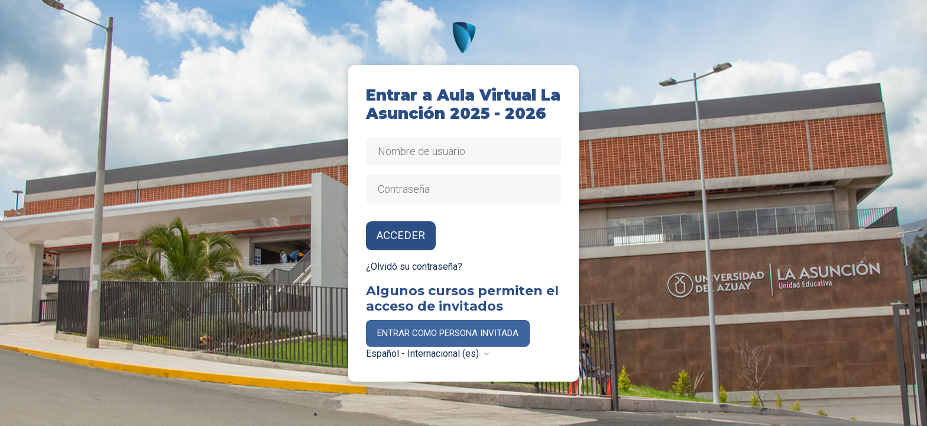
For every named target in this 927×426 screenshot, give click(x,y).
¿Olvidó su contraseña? (414, 266)
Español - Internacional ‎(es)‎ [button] (423, 353)
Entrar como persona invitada (447, 333)
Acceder (401, 235)
